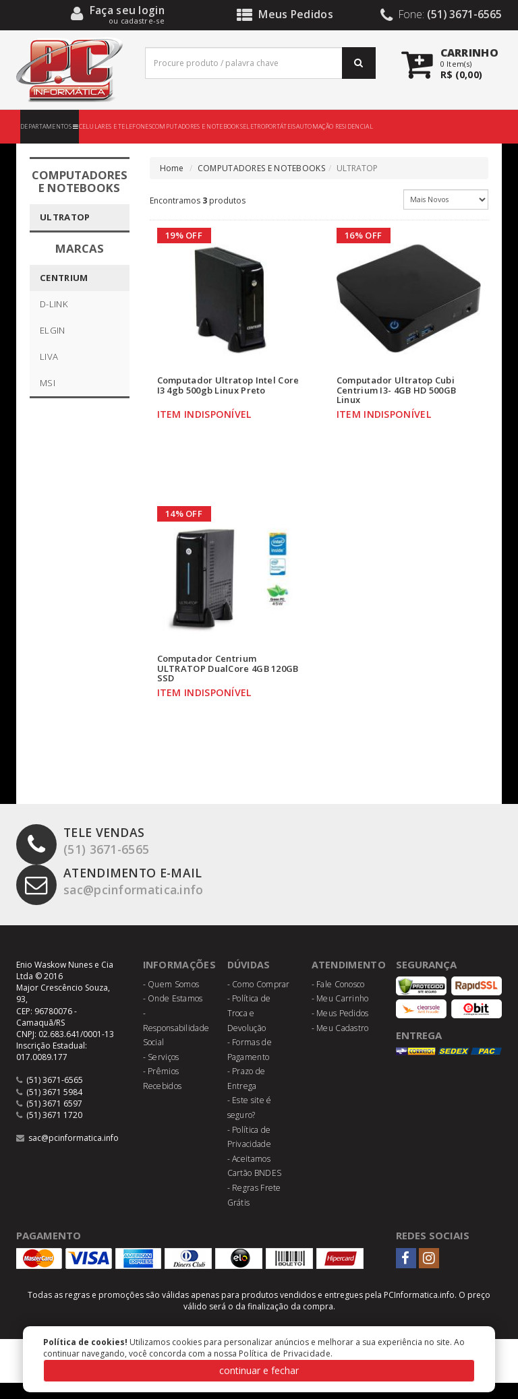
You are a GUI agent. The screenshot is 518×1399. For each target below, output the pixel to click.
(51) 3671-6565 (86, 858)
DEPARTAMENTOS (49, 126)
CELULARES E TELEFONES (115, 126)
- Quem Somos (171, 1000)
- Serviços (161, 1073)
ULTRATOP (65, 217)
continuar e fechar (259, 1370)
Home (172, 168)
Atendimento (350, 980)
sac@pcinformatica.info (119, 899)
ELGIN (52, 330)
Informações (181, 980)
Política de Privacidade (284, 1353)
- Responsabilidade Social (176, 1044)
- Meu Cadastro (340, 1044)
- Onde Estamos (173, 1014)
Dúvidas (250, 980)
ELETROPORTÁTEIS (269, 126)
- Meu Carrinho (340, 1014)
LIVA (49, 356)
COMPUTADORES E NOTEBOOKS (197, 126)
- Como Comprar (258, 1000)
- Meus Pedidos (340, 1029)
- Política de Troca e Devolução (249, 1029)
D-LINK (54, 304)
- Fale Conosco (338, 1000)
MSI (47, 383)
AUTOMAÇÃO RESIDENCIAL (334, 126)
